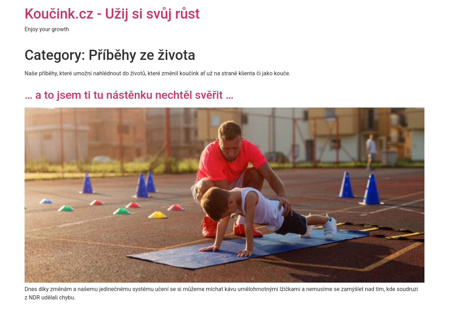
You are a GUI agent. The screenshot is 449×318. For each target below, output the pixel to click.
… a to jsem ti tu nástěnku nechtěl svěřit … (129, 95)
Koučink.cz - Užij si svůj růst (112, 14)
